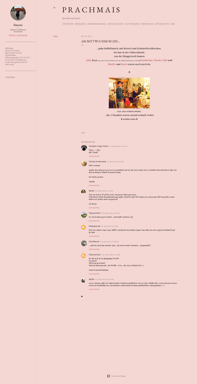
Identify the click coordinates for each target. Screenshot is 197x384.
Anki (88, 60)
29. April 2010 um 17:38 (104, 191)
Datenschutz (162, 24)
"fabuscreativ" (95, 213)
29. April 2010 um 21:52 (109, 226)
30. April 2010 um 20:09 (104, 279)
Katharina (146, 60)
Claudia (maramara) (97, 161)
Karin (124, 64)
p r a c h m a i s (91, 10)
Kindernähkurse (96, 24)
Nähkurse (80, 24)
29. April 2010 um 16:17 (115, 162)
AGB (173, 24)
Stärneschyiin (95, 254)
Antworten (94, 156)
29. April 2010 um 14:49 (118, 146)
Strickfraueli (94, 241)
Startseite (67, 24)
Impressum (147, 24)
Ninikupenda (94, 226)
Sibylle (111, 64)
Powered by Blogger (116, 376)
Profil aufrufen (18, 35)
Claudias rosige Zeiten (99, 146)
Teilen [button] (55, 36)
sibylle (91, 279)
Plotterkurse (132, 24)
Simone (18, 25)
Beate (91, 191)
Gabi (164, 60)
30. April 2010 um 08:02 (109, 242)
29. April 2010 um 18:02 (111, 213)
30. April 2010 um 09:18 (111, 255)
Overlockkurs (115, 24)
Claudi (157, 60)
